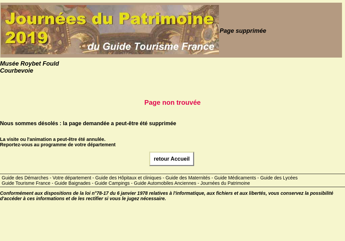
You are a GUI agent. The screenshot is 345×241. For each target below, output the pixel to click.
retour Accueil (171, 159)
